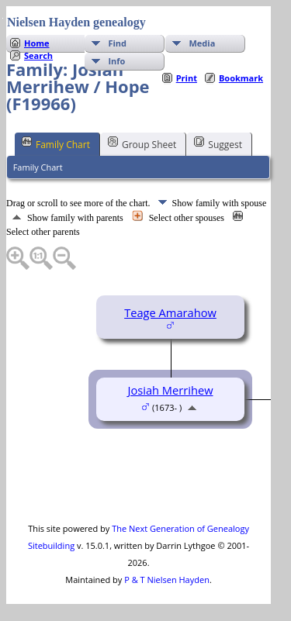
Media (202, 43)
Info (116, 61)
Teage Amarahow (170, 312)
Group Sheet (142, 143)
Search (38, 55)
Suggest (218, 143)
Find (117, 43)
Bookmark (241, 78)
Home (37, 43)
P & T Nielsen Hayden (167, 579)
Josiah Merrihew (170, 390)
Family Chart (56, 143)
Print (186, 78)
